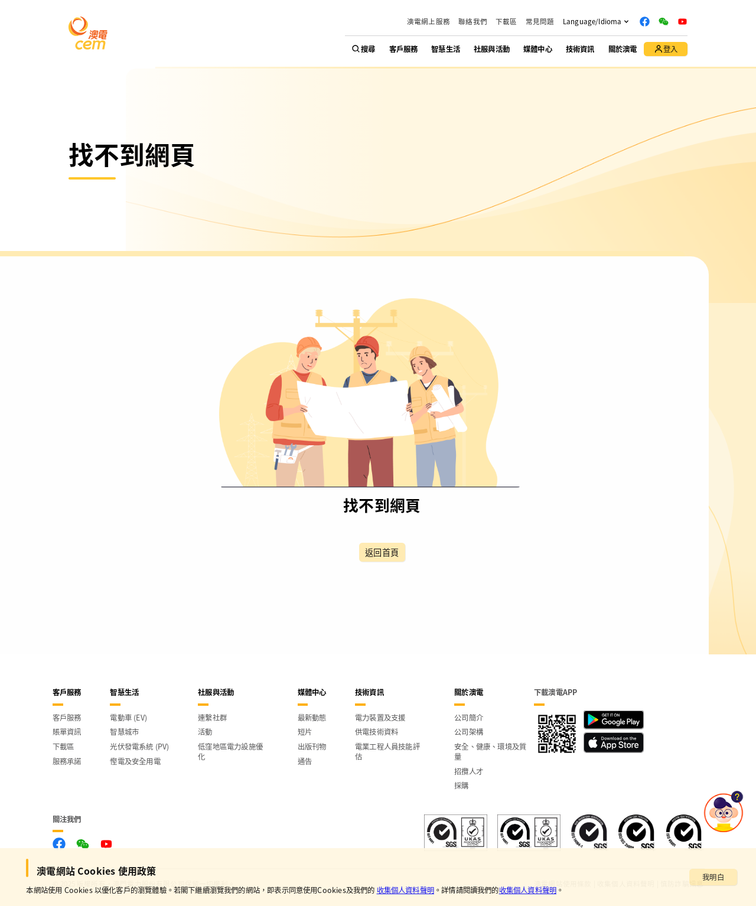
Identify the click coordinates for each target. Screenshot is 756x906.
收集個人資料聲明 (405, 890)
